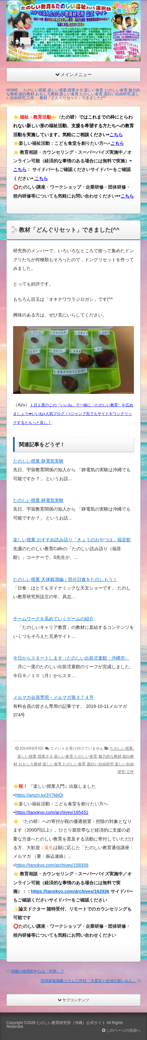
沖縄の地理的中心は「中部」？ (37, 971)
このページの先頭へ (121, 1030)
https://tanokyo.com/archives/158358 (52, 865)
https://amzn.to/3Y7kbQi (39, 795)
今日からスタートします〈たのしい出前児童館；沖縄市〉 (71, 658)
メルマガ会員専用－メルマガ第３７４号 (53, 697)
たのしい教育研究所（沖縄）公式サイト (70, 1022)
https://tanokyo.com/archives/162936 (70, 891)
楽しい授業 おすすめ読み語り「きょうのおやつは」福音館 (72, 539)
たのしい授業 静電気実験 (38, 461)
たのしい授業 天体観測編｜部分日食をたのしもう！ (65, 579)
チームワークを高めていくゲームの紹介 (53, 618)
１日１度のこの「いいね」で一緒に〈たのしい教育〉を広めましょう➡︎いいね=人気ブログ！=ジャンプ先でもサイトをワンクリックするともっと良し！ (73, 414)
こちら (116, 134)
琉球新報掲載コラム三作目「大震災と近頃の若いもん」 (88, 981)
